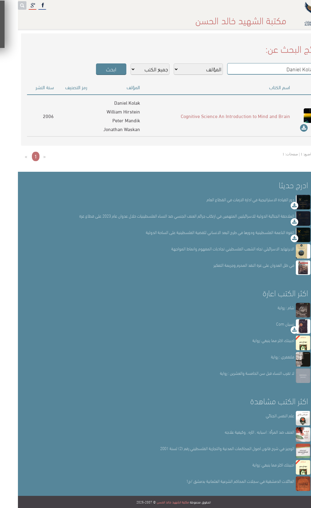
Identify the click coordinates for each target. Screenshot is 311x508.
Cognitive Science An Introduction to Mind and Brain (217, 115)
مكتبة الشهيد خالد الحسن (155, 502)
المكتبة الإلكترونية (63, 18)
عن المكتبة (214, 18)
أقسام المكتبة (171, 18)
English (18, 18)
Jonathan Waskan (103, 128)
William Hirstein (105, 111)
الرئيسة (250, 18)
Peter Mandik (108, 120)
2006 (30, 115)
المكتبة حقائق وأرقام (118, 18)
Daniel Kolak (109, 102)
